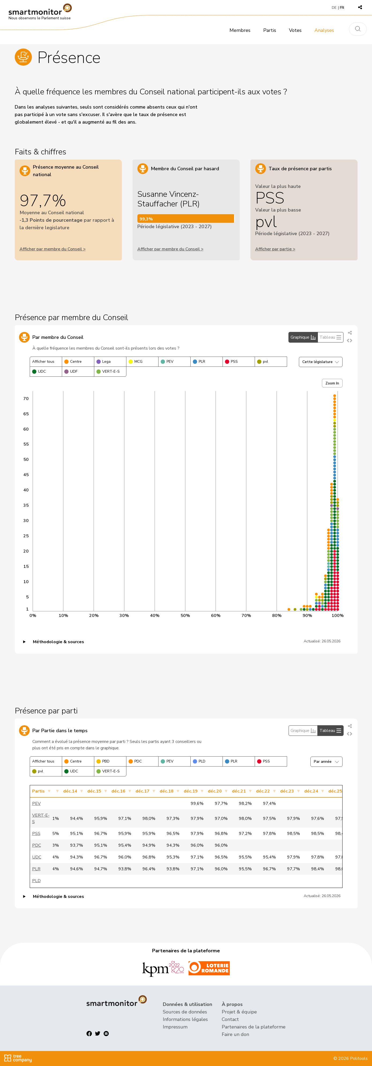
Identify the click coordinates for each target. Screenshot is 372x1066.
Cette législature (320, 361)
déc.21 (239, 791)
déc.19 (191, 791)
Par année (326, 761)
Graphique (303, 337)
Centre (73, 361)
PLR (199, 361)
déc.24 (311, 791)
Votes (295, 30)
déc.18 (167, 791)
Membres (240, 30)
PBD (103, 761)
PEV (167, 361)
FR (342, 7)
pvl (262, 361)
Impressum (175, 1027)
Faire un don (235, 1034)
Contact (230, 1019)
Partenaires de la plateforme (253, 1027)
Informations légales (185, 1019)
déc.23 (287, 791)
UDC (39, 371)
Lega (103, 361)
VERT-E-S (108, 371)
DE (334, 7)
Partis (269, 30)
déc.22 (263, 791)
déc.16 (118, 791)
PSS (231, 361)
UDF (70, 371)
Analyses (324, 30)
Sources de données (185, 1012)
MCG (135, 361)
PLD (199, 761)
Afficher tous (43, 361)
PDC (135, 761)
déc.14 (70, 791)
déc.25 (335, 791)
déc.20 (215, 791)
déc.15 (94, 791)
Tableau (330, 337)
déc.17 (142, 791)
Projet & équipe (239, 1012)
